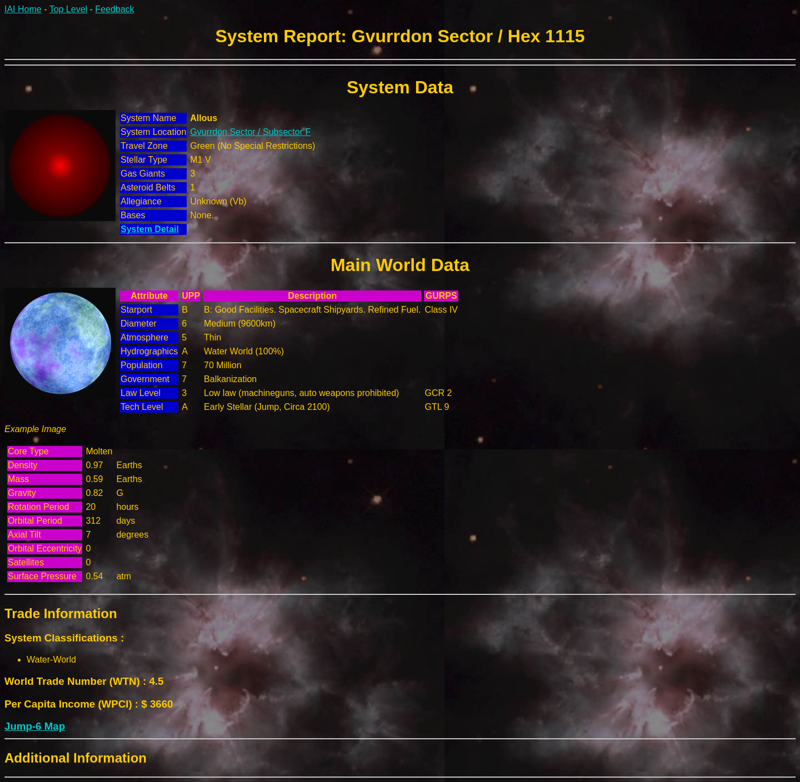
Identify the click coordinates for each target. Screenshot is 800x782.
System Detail (150, 229)
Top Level (68, 9)
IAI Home (23, 9)
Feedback (114, 9)
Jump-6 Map (34, 726)
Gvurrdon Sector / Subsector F (250, 132)
